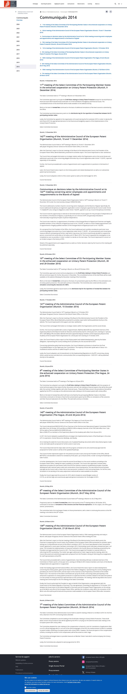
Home (40, 12)
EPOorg (88, 672)
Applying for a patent (59, 3)
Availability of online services (24, 663)
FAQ (17, 666)
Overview (19, 20)
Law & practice (70, 3)
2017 (18, 54)
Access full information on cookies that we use (37, 684)
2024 (18, 24)
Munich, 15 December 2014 (48, 81)
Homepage (35, 3)
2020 (18, 41)
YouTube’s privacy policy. (74, 682)
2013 (18, 71)
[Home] (10, 4)
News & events (81, 3)
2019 (18, 45)
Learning (90, 3)
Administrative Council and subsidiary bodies (25, 12)
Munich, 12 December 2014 (48, 132)
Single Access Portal (56, 666)
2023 (18, 28)
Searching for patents (46, 3)
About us (97, 3)
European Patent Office (92, 657)
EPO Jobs (102, 657)
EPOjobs (93, 672)
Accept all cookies (44, 690)
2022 (18, 33)
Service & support (22, 657)
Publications (19, 670)
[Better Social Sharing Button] (110, 11)
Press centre (54, 661)
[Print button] (106, 11)
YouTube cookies (31, 687)
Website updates (21, 660)
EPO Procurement (91, 668)
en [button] (119, 4)
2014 (18, 67)
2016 (18, 58)
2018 (18, 50)
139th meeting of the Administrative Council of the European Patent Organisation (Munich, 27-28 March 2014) (75, 69)
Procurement (54, 670)
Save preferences (30, 690)
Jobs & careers (54, 657)
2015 (18, 62)
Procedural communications (24, 673)
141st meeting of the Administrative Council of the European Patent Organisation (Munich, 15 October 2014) (75, 48)
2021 (18, 37)
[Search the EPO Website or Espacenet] (115, 3)
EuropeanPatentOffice (92, 662)
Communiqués (64, 11)
